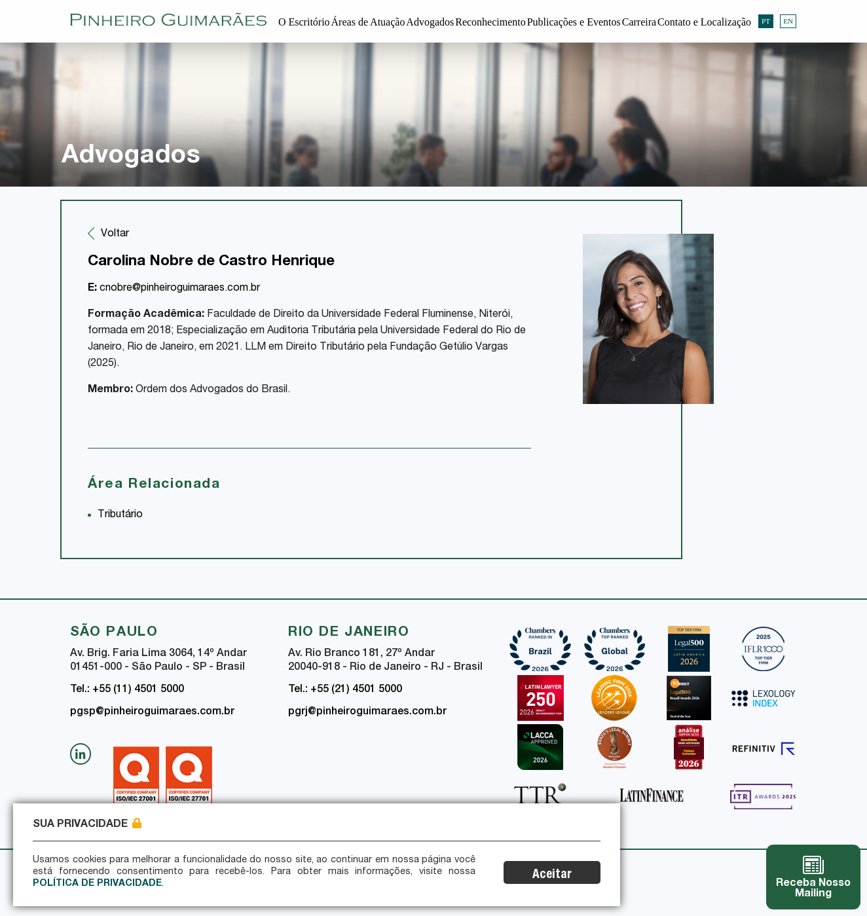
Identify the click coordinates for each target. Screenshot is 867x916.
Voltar (115, 234)
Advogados (430, 21)
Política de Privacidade (97, 884)
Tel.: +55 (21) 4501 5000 (345, 690)
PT (766, 21)
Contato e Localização (704, 21)
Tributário (120, 515)
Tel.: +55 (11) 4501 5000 (127, 690)
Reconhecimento (490, 21)
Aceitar (552, 875)
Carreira (639, 21)
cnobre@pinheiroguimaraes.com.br (174, 289)
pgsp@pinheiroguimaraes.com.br (152, 712)
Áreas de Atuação (368, 21)
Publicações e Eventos (574, 21)
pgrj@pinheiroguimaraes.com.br (367, 712)
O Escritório (304, 21)
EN (788, 21)
